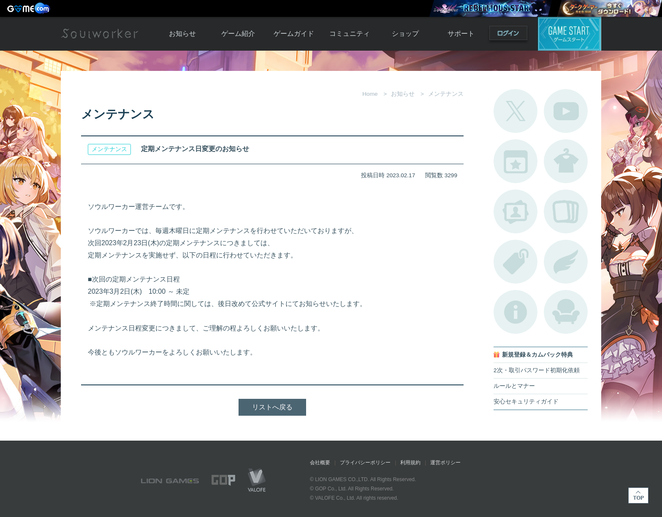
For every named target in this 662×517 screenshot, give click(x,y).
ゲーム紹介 (238, 33)
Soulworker (99, 34)
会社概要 (320, 463)
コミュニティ (349, 33)
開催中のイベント (515, 161)
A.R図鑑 (566, 211)
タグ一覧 (515, 262)
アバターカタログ (566, 161)
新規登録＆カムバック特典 (537, 355)
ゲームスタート (569, 34)
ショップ (405, 33)
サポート (461, 33)
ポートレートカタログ (515, 211)
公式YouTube (566, 111)
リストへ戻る (272, 407)
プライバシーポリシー (365, 463)
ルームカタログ (566, 312)
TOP (638, 495)
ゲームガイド (294, 33)
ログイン (508, 34)
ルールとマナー (514, 386)
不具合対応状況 (515, 312)
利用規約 (410, 463)
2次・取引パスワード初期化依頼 (537, 370)
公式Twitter (515, 111)
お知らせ (182, 33)
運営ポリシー (445, 463)
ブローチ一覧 (566, 262)
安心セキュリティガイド (526, 401)
